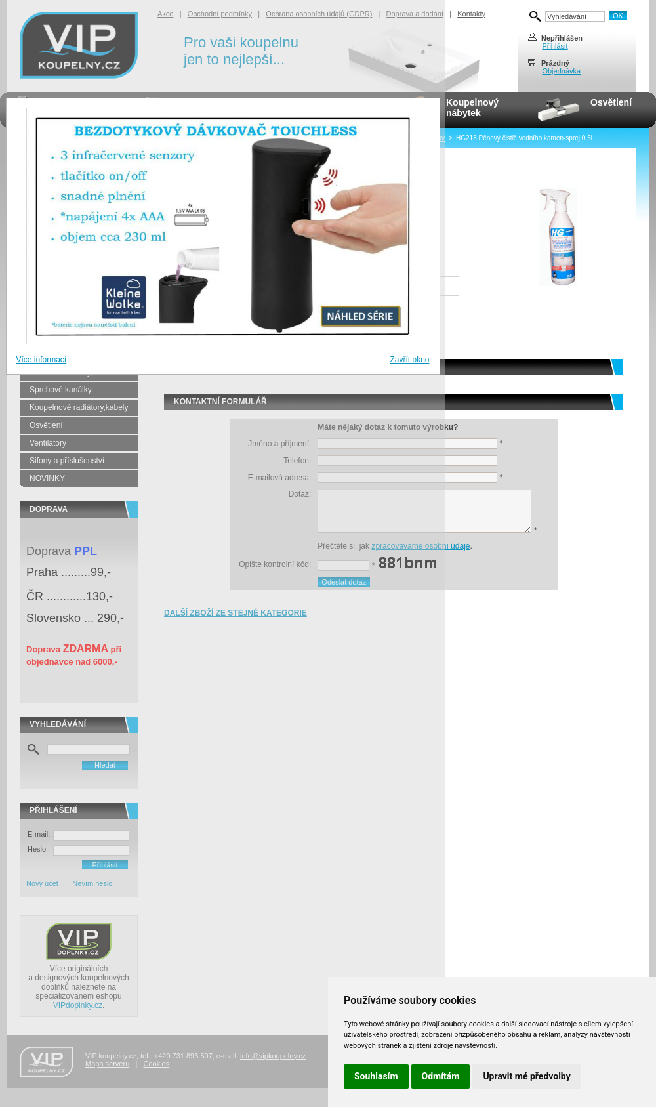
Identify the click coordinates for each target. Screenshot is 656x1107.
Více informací (41, 359)
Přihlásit (554, 46)
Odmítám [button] (441, 1076)
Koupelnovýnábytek (472, 107)
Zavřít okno (409, 359)
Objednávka (561, 71)
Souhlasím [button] (376, 1076)
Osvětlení (611, 102)
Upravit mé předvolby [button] (526, 1076)
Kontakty (471, 14)
